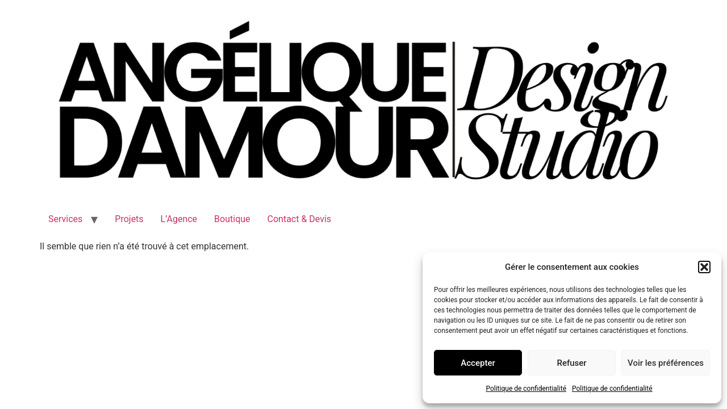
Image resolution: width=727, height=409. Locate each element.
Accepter (478, 363)
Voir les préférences (666, 363)
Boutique (232, 219)
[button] (704, 267)
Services (65, 219)
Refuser (571, 363)
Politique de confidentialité (526, 389)
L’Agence (179, 219)
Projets (129, 219)
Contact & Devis (300, 219)
